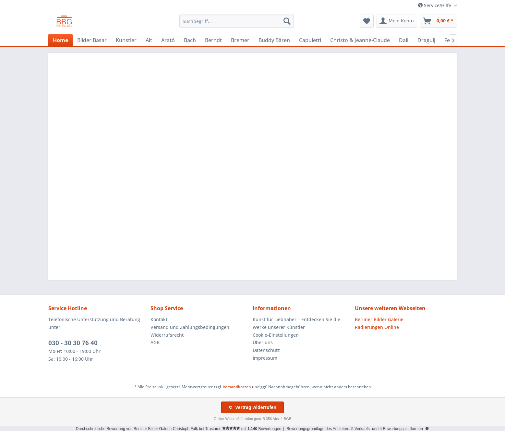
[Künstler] (126, 40)
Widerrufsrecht (167, 335)
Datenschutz (266, 350)
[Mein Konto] (397, 21)
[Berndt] (213, 40)
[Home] (60, 40)
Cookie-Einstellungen (276, 335)
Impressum (265, 358)
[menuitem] (236, 21)
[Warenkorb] (438, 21)
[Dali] (403, 40)
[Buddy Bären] (274, 40)
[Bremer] (240, 40)
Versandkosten (237, 387)
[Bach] (189, 40)
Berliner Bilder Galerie (379, 319)
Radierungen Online (377, 327)
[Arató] (168, 40)
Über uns (263, 342)
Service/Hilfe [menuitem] (435, 5)
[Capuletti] (310, 40)
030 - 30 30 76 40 (73, 343)
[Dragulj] (426, 40)
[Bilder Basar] (92, 40)
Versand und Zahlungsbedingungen (189, 327)
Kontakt (158, 319)
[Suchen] (287, 21)
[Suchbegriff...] (236, 21)
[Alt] (149, 40)
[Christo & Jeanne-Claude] (360, 40)
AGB (155, 342)
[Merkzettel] (367, 21)
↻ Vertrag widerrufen (253, 407)
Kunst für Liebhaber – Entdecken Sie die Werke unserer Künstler (296, 323)
